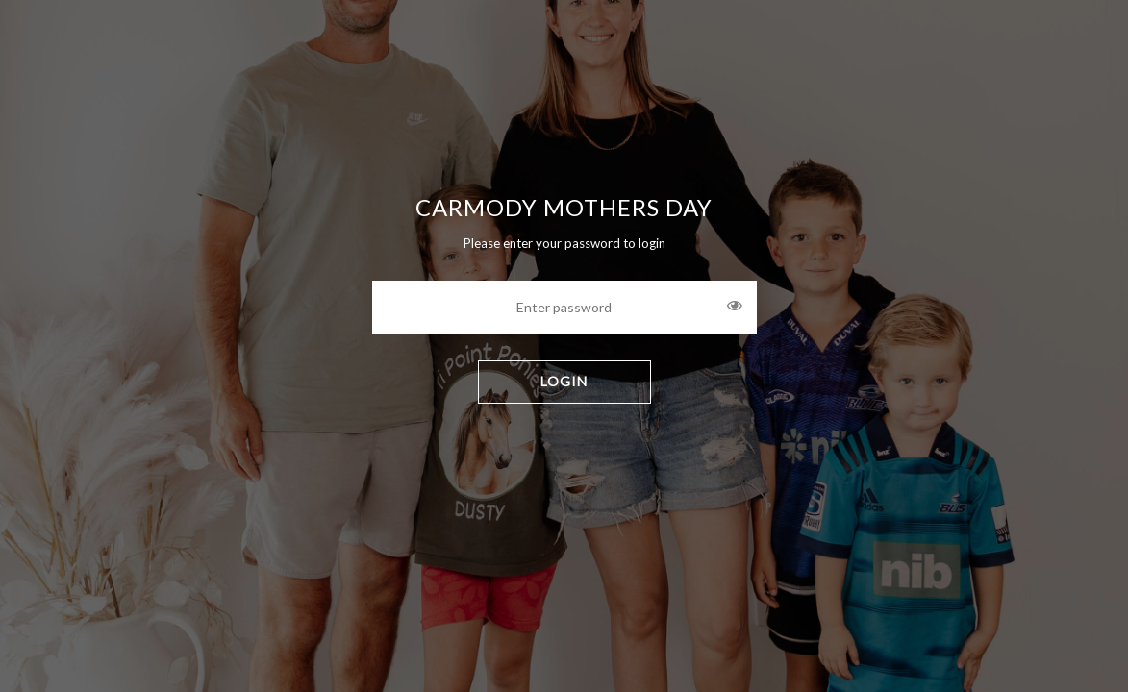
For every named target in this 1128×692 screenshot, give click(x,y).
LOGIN (564, 381)
